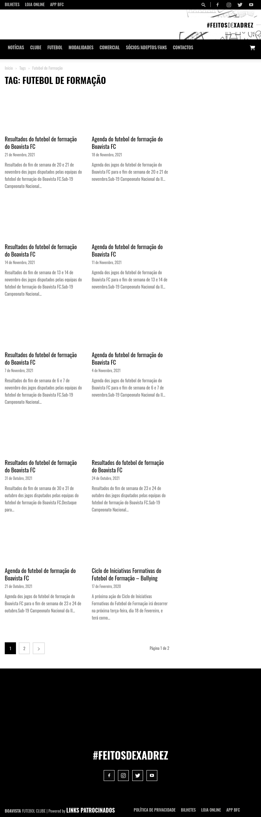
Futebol (55, 47)
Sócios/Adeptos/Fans (146, 47)
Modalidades (81, 47)
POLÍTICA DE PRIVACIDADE (155, 810)
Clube (35, 47)
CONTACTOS (183, 47)
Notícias (16, 47)
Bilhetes (12, 4)
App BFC (57, 4)
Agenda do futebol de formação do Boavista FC (127, 143)
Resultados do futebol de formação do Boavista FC (41, 143)
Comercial (110, 47)
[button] (204, 4)
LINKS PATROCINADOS (90, 810)
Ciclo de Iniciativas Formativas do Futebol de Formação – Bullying (126, 574)
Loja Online (35, 4)
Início (9, 68)
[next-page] (39, 648)
